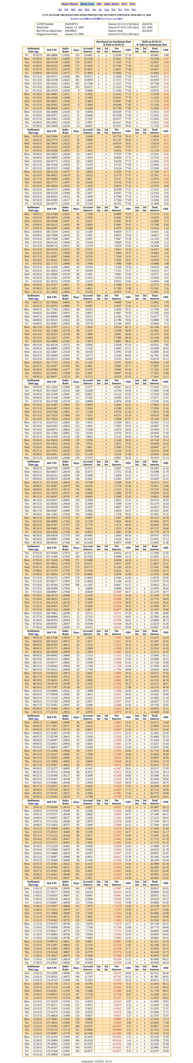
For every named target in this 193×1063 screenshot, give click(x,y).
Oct (120, 9)
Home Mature (70, 4)
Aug (106, 9)
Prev (124, 4)
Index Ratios (111, 4)
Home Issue (87, 4)
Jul (100, 9)
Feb (66, 9)
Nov (126, 9)
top (36, 51)
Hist (99, 4)
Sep (113, 9)
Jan (60, 9)
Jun (94, 9)
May (87, 9)
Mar (73, 9)
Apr (80, 9)
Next (132, 4)
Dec (134, 9)
